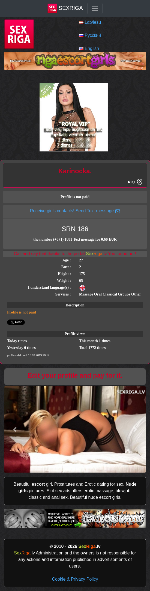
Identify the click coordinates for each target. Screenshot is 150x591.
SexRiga (65, 8)
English (92, 48)
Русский (93, 35)
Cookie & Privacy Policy (75, 579)
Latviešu (93, 22)
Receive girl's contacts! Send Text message (75, 210)
